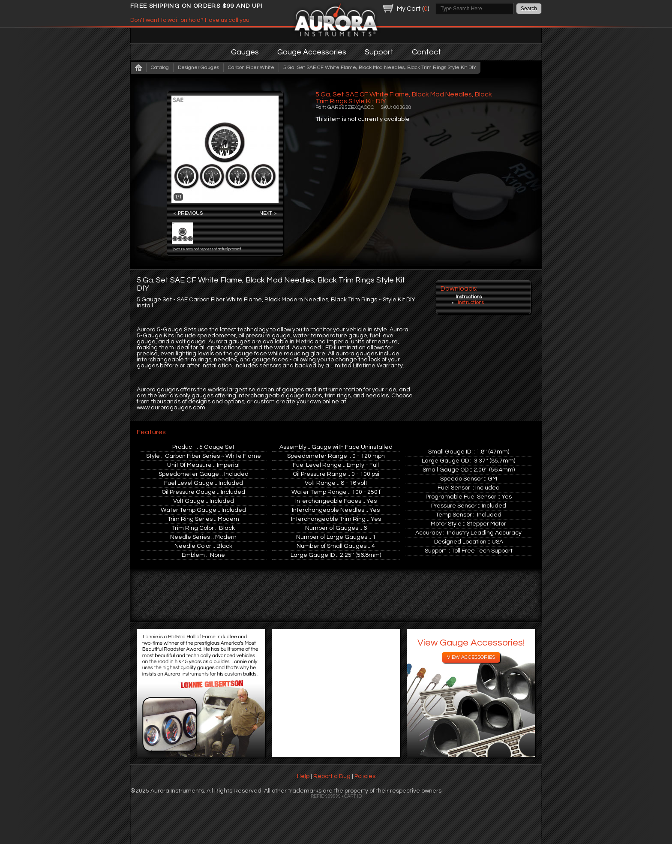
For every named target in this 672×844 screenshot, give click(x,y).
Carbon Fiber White (251, 67)
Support (379, 52)
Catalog (160, 67)
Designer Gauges (198, 67)
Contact (426, 52)
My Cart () (413, 8)
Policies (364, 776)
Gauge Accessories (311, 52)
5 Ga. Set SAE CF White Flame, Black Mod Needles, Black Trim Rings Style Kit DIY (379, 67)
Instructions (471, 302)
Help (303, 776)
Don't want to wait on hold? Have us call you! (190, 20)
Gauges (245, 52)
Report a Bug (332, 776)
